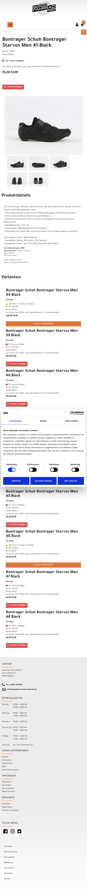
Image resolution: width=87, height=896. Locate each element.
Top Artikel (6, 785)
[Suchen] (83, 32)
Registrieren (7, 807)
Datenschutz (7, 763)
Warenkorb (6, 782)
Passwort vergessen (10, 810)
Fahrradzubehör (10, 852)
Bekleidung (8, 863)
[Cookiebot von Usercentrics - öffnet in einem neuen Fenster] (72, 413)
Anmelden (6, 804)
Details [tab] (43, 421)
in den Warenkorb (43, 324)
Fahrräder (8, 847)
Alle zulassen (70, 481)
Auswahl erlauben (43, 481)
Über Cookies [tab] (71, 421)
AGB (3, 767)
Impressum (6, 760)
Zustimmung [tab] (15, 421)
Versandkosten (8, 788)
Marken (7, 879)
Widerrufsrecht (8, 792)
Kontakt (5, 757)
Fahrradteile (9, 857)
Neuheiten (8, 873)
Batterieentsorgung (10, 770)
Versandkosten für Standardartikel (43, 67)
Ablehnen (16, 481)
